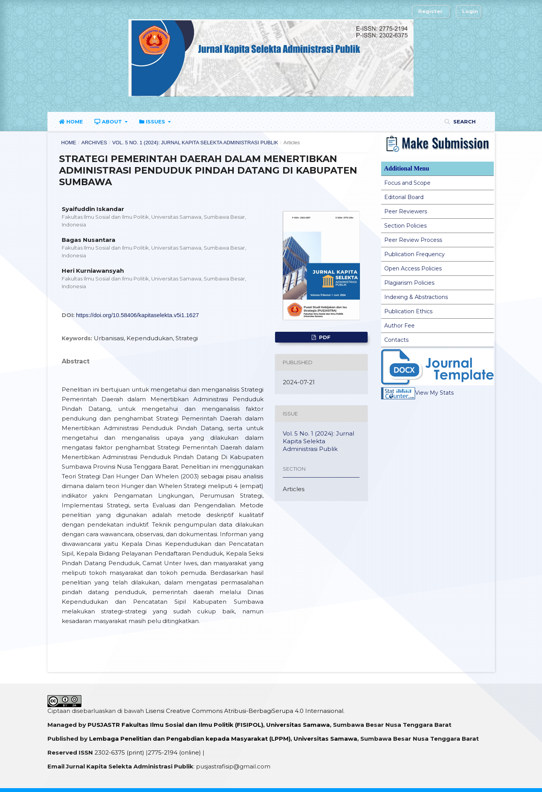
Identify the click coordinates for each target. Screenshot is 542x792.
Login (470, 11)
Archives (94, 142)
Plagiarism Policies (409, 282)
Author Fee (399, 325)
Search (464, 121)
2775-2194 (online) (174, 752)
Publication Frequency (414, 254)
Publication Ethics (408, 311)
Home (71, 121)
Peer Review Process (413, 239)
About (109, 121)
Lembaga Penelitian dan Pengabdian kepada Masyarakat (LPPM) (189, 738)
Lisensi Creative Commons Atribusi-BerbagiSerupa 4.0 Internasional (244, 710)
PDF (324, 337)
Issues (153, 121)
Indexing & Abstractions (416, 297)
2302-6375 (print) (119, 752)
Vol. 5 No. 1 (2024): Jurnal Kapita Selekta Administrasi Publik (195, 142)
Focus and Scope (407, 182)
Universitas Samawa (298, 724)
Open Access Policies (413, 268)
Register (430, 11)
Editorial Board (404, 197)
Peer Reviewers (405, 211)
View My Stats (417, 392)
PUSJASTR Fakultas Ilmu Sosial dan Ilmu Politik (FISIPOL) (175, 724)
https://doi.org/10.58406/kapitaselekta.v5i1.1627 (137, 315)
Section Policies (405, 225)
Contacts (396, 339)
